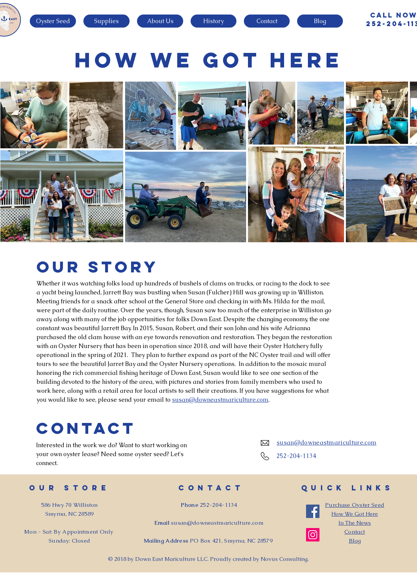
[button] (53, 21)
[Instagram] (312, 534)
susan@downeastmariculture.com (220, 400)
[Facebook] (312, 511)
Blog (355, 540)
